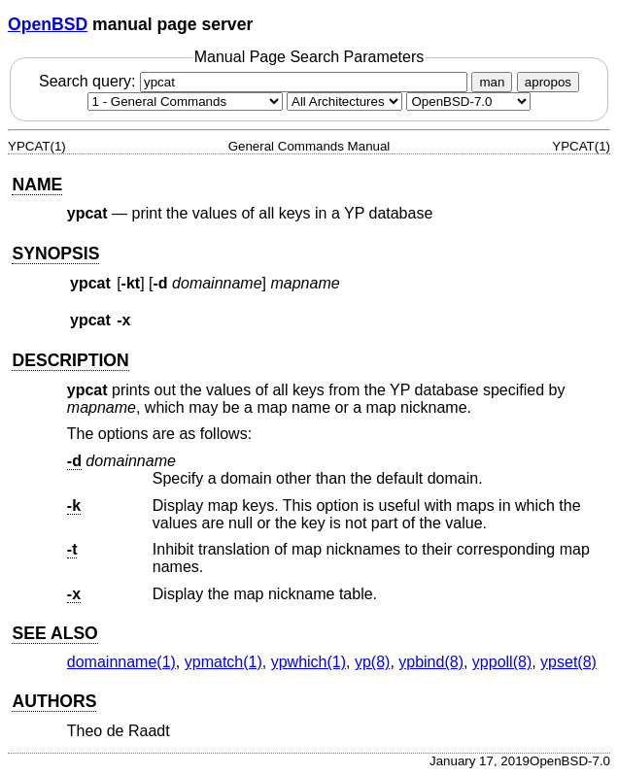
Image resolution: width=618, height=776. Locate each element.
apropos (548, 82)
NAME (37, 184)
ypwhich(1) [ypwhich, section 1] (308, 662)
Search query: (255, 81)
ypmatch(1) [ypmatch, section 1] (223, 662)
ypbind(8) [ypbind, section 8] (431, 662)
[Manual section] (185, 101)
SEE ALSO (54, 633)
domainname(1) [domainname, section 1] (121, 662)
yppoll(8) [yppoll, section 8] (502, 662)
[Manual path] (468, 101)
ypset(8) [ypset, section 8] (568, 662)
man (491, 82)
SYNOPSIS (55, 253)
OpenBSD (47, 24)
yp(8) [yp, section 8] (372, 662)
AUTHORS (54, 701)
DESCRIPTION (70, 360)
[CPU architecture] (344, 101)
